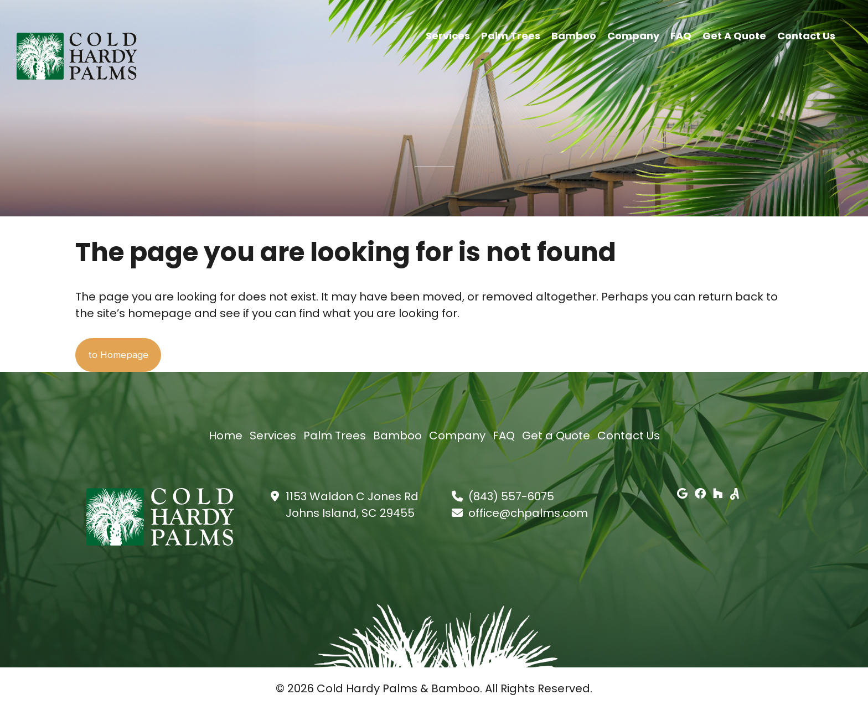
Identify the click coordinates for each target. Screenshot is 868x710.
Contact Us (806, 35)
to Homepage (128, 355)
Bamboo (573, 35)
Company (633, 35)
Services (448, 35)
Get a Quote (734, 35)
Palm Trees (510, 35)
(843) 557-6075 (511, 497)
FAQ (680, 35)
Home (225, 436)
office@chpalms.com (528, 513)
